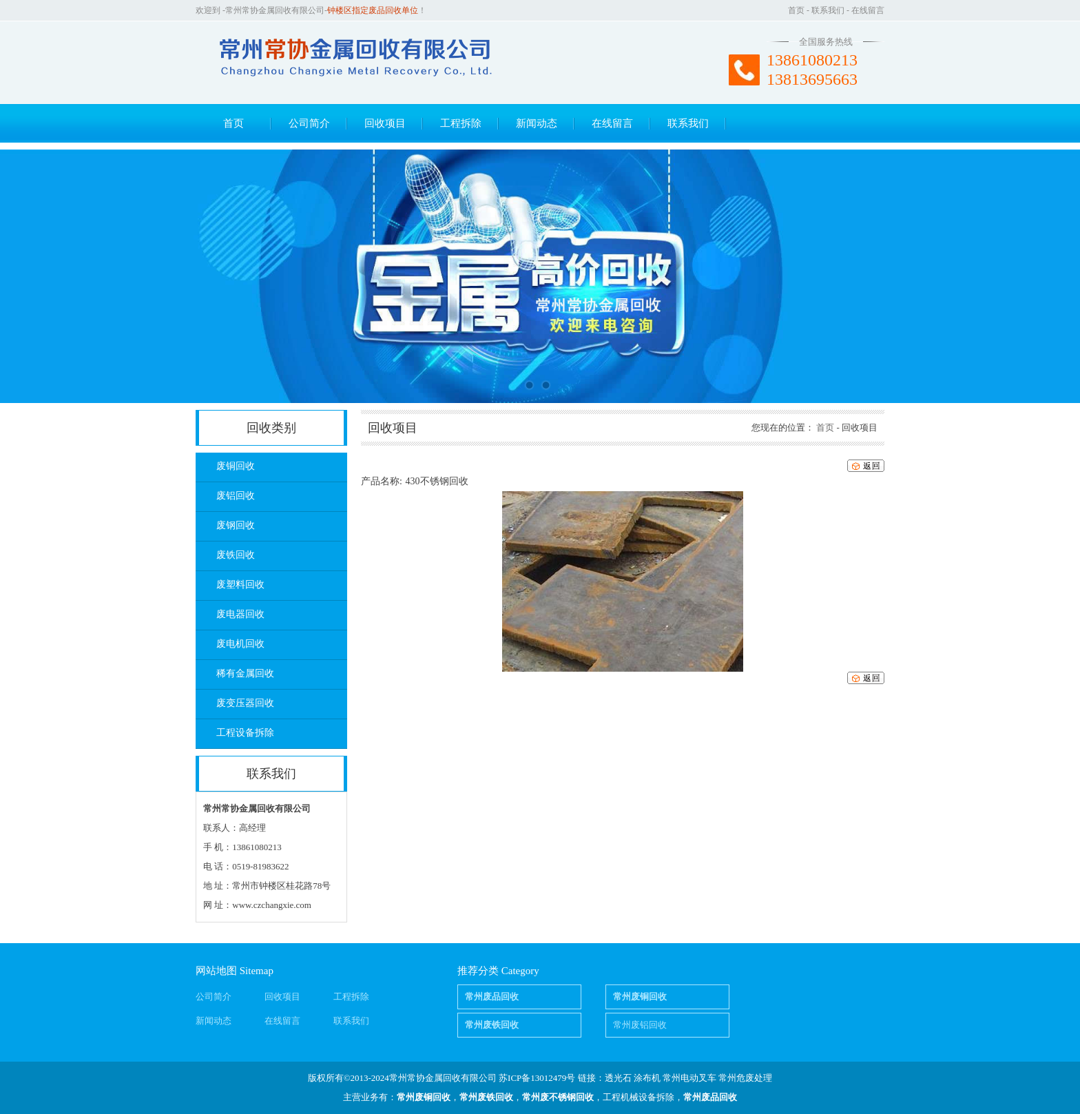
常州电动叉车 (689, 1078)
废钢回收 (235, 525)
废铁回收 (235, 555)
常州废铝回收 (640, 1025)
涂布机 (647, 1078)
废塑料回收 (240, 584)
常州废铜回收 (423, 1097)
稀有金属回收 (245, 673)
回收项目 (385, 123)
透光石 (618, 1078)
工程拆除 (460, 123)
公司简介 (309, 123)
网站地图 (216, 970)
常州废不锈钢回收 (558, 1097)
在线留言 (867, 10)
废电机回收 (240, 644)
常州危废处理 (745, 1078)
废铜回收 (235, 466)
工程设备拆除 (245, 733)
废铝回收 (235, 496)
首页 (796, 10)
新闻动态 (536, 123)
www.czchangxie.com (271, 905)
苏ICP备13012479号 (537, 1078)
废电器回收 (240, 614)
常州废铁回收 (486, 1097)
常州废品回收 (710, 1097)
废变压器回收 (245, 703)
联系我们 (827, 10)
